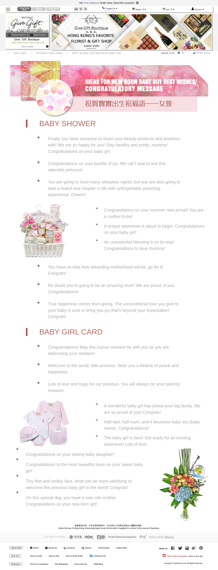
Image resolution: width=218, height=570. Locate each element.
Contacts (69, 548)
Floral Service (80, 564)
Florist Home (16, 34)
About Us (51, 548)
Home (34, 548)
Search (86, 548)
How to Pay (54, 556)
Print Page (201, 53)
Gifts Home (38, 34)
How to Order (36, 556)
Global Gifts (121, 548)
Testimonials (104, 548)
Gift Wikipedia (61, 564)
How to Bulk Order (74, 556)
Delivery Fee (97, 556)
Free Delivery (91, 2)
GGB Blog (98, 564)
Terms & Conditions (39, 564)
